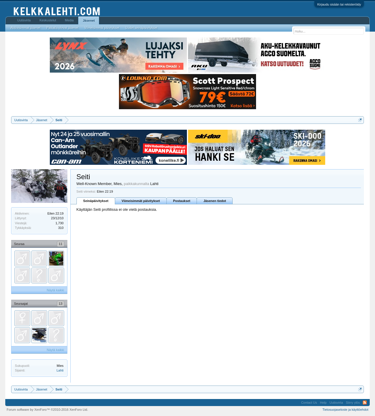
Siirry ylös (353, 402)
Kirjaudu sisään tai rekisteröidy (339, 4)
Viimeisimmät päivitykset (141, 201)
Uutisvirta (24, 20)
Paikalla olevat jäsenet (63, 28)
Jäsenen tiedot (214, 201)
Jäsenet (89, 20)
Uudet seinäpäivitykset (141, 28)
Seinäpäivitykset (95, 201)
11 (60, 244)
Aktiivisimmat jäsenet (26, 28)
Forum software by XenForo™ (47, 409)
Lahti (60, 370)
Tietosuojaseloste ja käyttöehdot (345, 409)
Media (69, 20)
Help (323, 402)
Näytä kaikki (55, 290)
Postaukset (181, 201)
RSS (365, 402)
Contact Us (309, 402)
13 (60, 303)
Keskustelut (48, 20)
